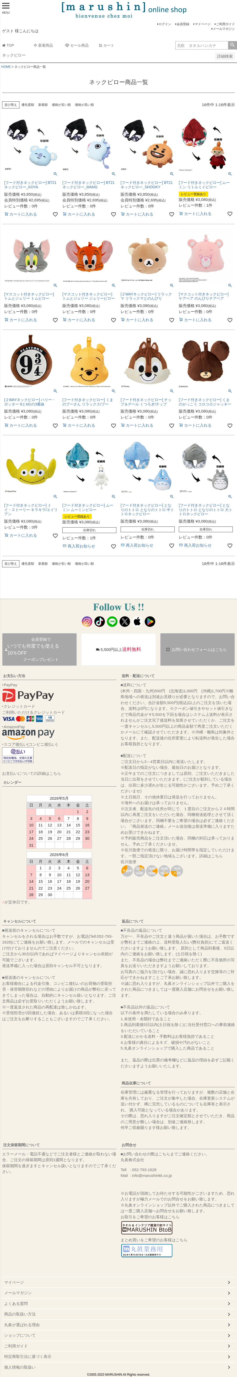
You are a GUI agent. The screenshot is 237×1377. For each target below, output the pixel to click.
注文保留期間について (21, 1145)
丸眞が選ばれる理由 (22, 1325)
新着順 (43, 105)
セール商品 (77, 45)
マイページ (203, 24)
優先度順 (27, 105)
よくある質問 (16, 1303)
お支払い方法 (14, 676)
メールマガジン (224, 29)
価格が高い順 (84, 105)
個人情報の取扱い (20, 1367)
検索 (232, 45)
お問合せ (129, 1145)
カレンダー (12, 782)
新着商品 (43, 45)
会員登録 (183, 24)
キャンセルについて (19, 921)
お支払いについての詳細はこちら (31, 773)
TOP (8, 45)
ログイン (165, 24)
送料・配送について (138, 676)
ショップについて (20, 1335)
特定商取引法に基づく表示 (27, 1356)
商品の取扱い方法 (20, 1314)
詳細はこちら (211, 856)
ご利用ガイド (225, 24)
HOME (6, 67)
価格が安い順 (61, 105)
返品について (133, 921)
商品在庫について (136, 1083)
